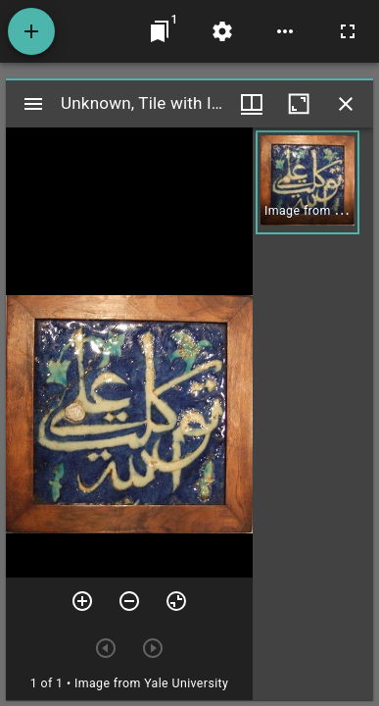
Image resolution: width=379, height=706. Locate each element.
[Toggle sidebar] (33, 103)
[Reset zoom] (176, 601)
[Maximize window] (298, 103)
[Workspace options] (284, 31)
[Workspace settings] (222, 31)
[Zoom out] (129, 601)
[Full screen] (347, 31)
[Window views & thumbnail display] (251, 103)
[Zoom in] (82, 601)
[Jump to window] (159, 31)
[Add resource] (31, 31)
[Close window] (345, 103)
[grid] (313, 413)
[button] (308, 182)
